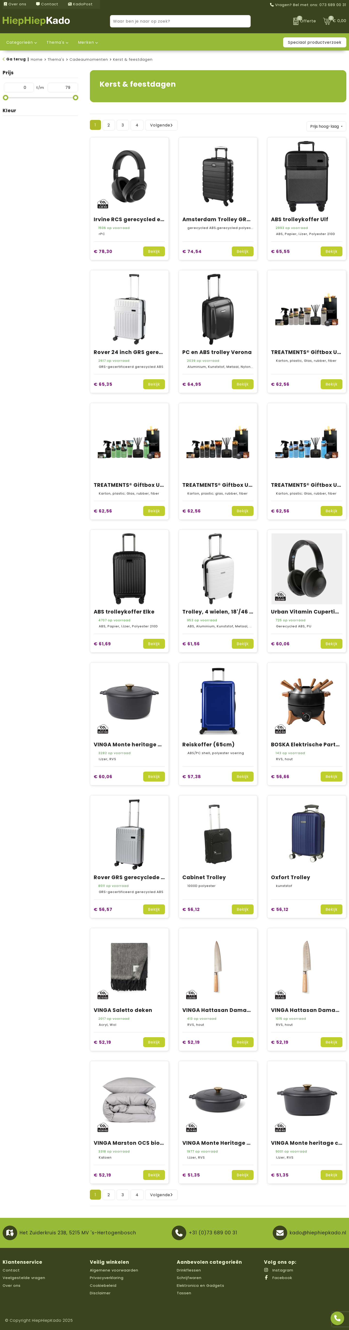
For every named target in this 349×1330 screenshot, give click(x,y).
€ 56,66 (280, 775)
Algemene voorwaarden (114, 1269)
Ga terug (16, 59)
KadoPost (80, 4)
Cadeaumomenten (89, 59)
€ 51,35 (191, 1174)
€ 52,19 (102, 1041)
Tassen (184, 1292)
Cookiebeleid (103, 1284)
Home (37, 59)
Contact (47, 4)
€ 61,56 (191, 643)
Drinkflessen (189, 1269)
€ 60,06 (280, 643)
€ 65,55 (280, 250)
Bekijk (154, 250)
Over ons (15, 4)
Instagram (278, 1269)
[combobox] (175, 21)
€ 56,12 (191, 908)
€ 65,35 (103, 383)
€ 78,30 (103, 250)
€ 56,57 (103, 908)
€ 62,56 (280, 383)
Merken (86, 42)
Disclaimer (100, 1292)
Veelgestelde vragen (24, 1276)
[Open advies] (337, 1318)
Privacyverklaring (107, 1276)
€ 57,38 (191, 775)
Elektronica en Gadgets (200, 1284)
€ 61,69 (102, 643)
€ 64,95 (191, 383)
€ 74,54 (192, 250)
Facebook (278, 1276)
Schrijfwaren (189, 1276)
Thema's (56, 59)
